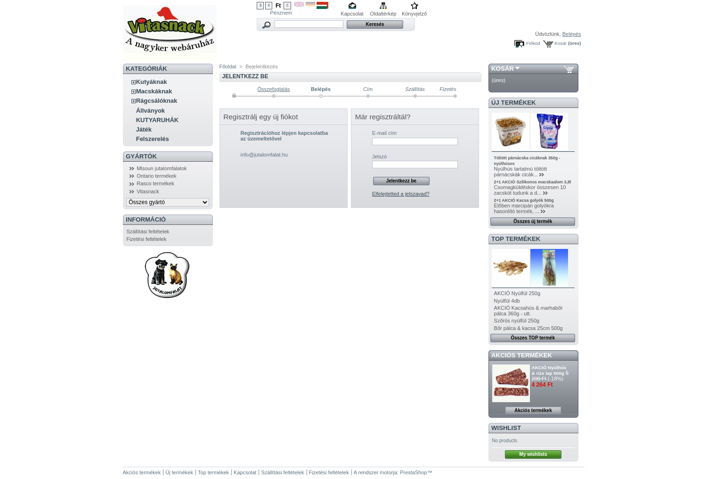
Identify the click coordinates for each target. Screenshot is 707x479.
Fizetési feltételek (146, 239)
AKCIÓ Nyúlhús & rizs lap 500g (549, 370)
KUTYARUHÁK (157, 120)
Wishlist (506, 427)
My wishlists (533, 454)
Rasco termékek (155, 183)
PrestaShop (413, 472)
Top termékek (213, 472)
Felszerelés (152, 138)
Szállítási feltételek (147, 231)
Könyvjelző (414, 14)
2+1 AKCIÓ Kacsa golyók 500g (524, 200)
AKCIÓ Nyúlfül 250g (517, 293)
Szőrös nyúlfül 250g (517, 320)
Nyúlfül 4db (507, 301)
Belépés (571, 34)
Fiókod (533, 43)
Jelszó (379, 156)
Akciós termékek (521, 355)
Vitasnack (148, 191)
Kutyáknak (151, 81)
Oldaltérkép (383, 14)
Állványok (150, 110)
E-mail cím (384, 133)
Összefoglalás (273, 89)
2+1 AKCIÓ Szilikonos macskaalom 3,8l (532, 182)
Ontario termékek (156, 176)
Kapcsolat (352, 14)
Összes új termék (532, 221)
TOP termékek (515, 238)
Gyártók (141, 156)
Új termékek (513, 102)
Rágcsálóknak (156, 100)
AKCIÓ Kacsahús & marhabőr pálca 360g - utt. (528, 310)
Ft (278, 5)
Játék (144, 129)
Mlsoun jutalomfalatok (162, 168)
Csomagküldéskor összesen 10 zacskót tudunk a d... (530, 190)
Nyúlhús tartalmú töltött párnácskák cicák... (520, 171)
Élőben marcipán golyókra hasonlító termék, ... (524, 208)
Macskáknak (154, 91)
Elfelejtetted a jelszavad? (401, 194)
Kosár (561, 43)
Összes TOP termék (533, 337)
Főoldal (227, 66)
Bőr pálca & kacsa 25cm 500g (528, 328)
